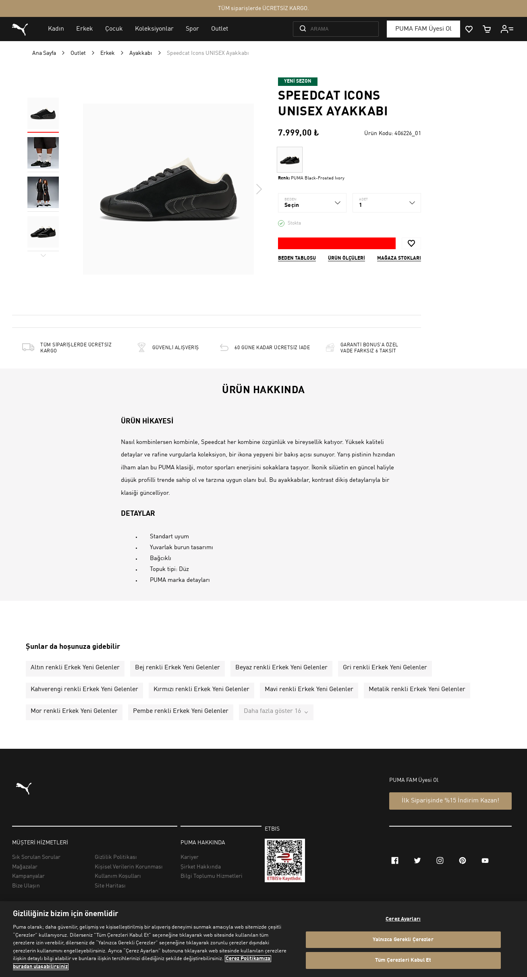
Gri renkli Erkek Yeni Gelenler (385, 668)
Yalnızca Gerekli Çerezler (403, 939)
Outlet (78, 53)
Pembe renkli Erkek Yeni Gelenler (180, 711)
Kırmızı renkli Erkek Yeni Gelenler (201, 689)
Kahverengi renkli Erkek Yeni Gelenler (84, 689)
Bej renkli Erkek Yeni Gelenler (177, 668)
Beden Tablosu (297, 258)
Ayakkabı (140, 53)
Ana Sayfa (44, 53)
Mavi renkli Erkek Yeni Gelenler (309, 689)
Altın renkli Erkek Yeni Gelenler (75, 668)
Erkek (107, 53)
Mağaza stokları (399, 258)
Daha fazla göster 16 (272, 711)
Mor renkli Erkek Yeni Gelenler (74, 711)
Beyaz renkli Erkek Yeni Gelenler (281, 668)
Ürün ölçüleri (346, 258)
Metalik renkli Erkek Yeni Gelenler (417, 689)
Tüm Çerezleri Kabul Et (403, 960)
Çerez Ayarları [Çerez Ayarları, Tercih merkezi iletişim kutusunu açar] (403, 919)
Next (258, 189)
